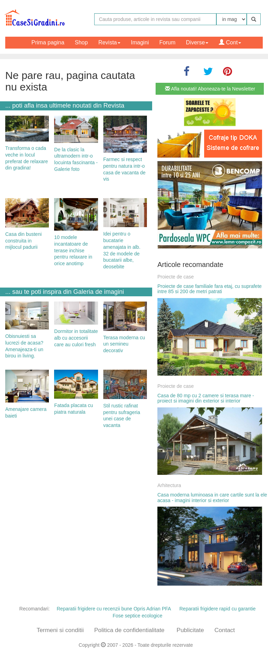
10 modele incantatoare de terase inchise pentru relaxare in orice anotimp (73, 250)
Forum (167, 42)
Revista (109, 42)
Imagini (140, 42)
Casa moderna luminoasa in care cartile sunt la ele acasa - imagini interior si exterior (212, 497)
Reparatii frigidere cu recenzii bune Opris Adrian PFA (114, 608)
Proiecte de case (175, 277)
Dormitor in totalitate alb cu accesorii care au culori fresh (76, 337)
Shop (81, 42)
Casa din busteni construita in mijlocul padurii (23, 240)
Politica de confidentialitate (129, 630)
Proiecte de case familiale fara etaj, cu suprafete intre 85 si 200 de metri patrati (209, 288)
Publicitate (190, 630)
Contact (224, 630)
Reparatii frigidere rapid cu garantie (217, 608)
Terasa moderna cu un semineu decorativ (124, 344)
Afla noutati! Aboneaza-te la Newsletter (210, 89)
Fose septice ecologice (137, 615)
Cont (230, 42)
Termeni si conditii (60, 630)
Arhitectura (169, 485)
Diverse (197, 42)
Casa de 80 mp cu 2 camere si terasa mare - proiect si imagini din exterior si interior (205, 398)
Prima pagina (47, 42)
